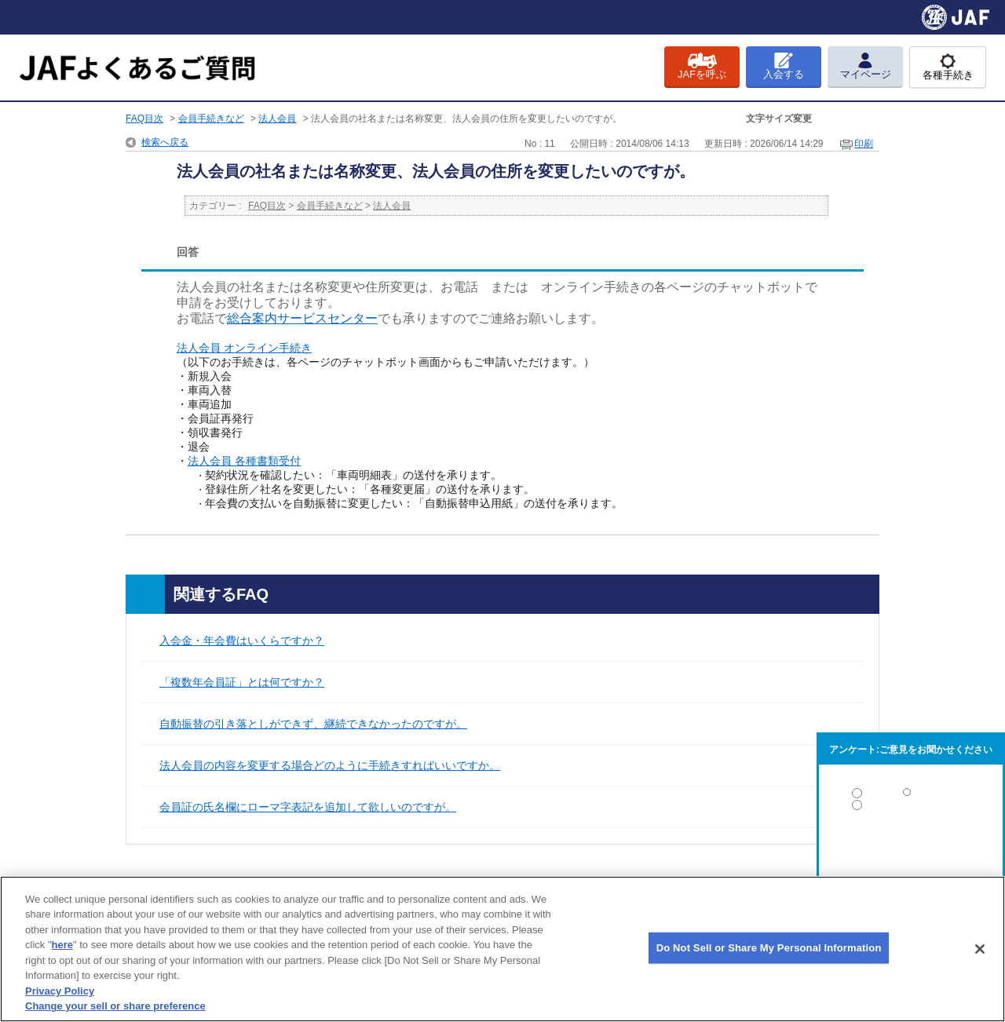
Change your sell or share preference (115, 1006)
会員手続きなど (211, 118)
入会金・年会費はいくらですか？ (241, 640)
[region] (502, 949)
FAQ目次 (144, 118)
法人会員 (277, 118)
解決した (911, 796)
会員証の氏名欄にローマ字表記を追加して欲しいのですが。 (307, 807)
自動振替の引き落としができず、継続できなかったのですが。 (313, 723)
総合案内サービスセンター (302, 318)
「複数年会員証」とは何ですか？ (241, 682)
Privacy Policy (59, 991)
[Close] (980, 949)
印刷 (863, 143)
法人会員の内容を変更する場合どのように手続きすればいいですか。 (329, 765)
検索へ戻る (164, 142)
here (62, 945)
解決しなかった (911, 848)
